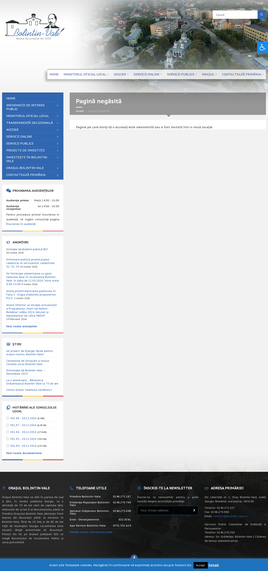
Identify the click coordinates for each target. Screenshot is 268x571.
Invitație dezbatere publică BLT (27, 249)
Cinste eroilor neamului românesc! (29, 390)
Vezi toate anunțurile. (22, 326)
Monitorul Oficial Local (85, 74)
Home (54, 74)
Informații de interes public (25, 107)
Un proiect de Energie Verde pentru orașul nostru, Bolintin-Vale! (29, 352)
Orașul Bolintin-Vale (25, 168)
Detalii (214, 565)
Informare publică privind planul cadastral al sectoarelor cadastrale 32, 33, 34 (30, 263)
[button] (262, 47)
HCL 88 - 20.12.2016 (23, 418)
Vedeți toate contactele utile (91, 532)
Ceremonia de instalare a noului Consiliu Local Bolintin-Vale (27, 362)
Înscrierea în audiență (21, 224)
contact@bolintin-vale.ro (230, 516)
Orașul (208, 74)
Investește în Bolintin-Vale (27, 159)
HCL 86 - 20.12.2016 (23, 432)
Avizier (120, 74)
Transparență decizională (29, 123)
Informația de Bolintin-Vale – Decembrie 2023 (25, 372)
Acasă (80, 111)
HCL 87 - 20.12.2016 (23, 425)
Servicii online (147, 74)
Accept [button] (200, 565)
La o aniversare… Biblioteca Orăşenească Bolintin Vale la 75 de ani (32, 381)
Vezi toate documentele (24, 453)
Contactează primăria (241, 74)
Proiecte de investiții (25, 150)
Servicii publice (180, 74)
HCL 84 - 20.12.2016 (23, 446)
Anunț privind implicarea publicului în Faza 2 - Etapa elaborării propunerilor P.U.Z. (31, 294)
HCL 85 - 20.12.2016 (23, 439)
